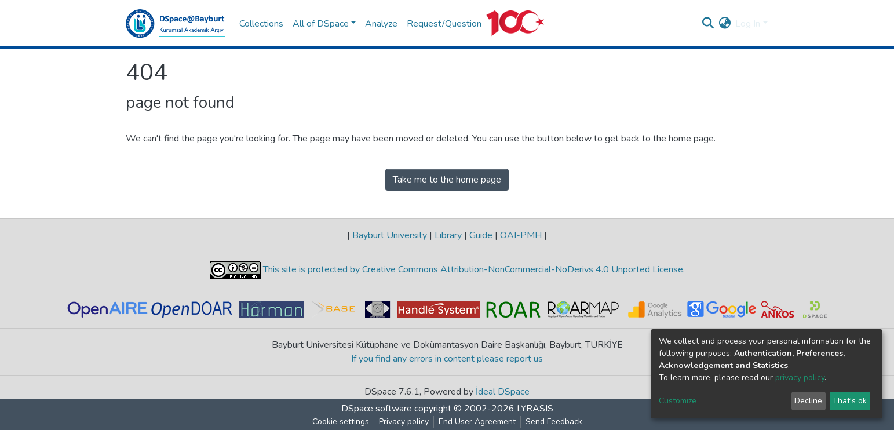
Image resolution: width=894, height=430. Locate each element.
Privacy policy (404, 421)
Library (448, 235)
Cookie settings (340, 421)
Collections (261, 23)
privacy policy (799, 377)
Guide (481, 235)
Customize (677, 400)
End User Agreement (477, 421)
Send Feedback (554, 421)
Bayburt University (389, 235)
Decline (808, 400)
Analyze (381, 23)
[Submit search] (707, 24)
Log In (747, 23)
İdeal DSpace (503, 391)
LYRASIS (535, 408)
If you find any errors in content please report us (447, 358)
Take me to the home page (447, 179)
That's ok (850, 400)
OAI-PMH (521, 235)
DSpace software (376, 408)
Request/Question (444, 23)
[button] (724, 24)
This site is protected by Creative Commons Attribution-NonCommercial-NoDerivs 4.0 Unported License (472, 270)
